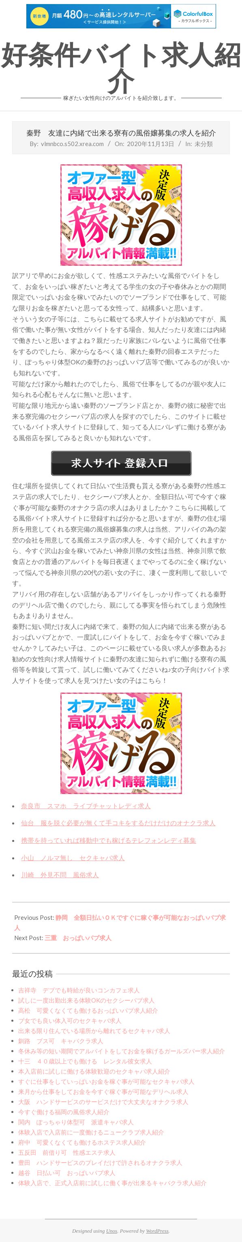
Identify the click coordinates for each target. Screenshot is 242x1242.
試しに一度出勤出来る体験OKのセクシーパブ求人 (86, 1000)
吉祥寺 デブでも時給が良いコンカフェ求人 (79, 990)
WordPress (157, 1231)
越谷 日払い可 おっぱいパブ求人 (67, 1172)
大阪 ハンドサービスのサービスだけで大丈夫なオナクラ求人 (103, 1101)
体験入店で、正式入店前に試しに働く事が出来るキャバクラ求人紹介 (112, 1182)
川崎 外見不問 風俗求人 (60, 874)
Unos (111, 1231)
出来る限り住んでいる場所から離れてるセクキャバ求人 (94, 1030)
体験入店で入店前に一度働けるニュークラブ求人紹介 (91, 1132)
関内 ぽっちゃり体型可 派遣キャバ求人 (76, 1122)
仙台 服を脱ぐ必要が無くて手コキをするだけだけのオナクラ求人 (118, 823)
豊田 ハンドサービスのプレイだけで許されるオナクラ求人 (100, 1162)
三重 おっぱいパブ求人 (78, 937)
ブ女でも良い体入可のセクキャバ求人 (70, 1020)
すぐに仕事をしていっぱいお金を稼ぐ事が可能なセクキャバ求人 (106, 1081)
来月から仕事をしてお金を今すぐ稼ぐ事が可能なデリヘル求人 (103, 1091)
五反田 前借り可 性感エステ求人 (67, 1152)
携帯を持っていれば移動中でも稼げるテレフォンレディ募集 (108, 840)
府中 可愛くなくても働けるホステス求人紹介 (82, 1142)
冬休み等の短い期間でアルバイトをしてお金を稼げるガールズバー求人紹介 (121, 1051)
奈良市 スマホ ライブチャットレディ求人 (86, 805)
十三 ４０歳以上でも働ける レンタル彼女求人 (85, 1061)
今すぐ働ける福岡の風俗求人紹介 (63, 1111)
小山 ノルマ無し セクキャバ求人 (73, 857)
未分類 (204, 143)
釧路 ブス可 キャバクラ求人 (60, 1040)
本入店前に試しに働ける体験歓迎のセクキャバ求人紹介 (94, 1071)
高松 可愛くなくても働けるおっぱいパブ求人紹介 (88, 1010)
